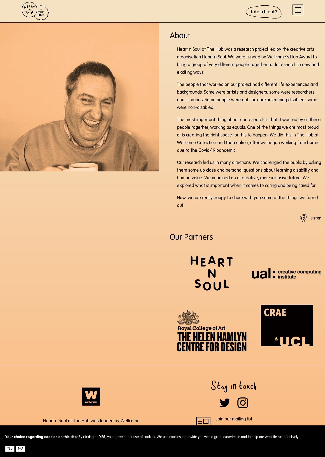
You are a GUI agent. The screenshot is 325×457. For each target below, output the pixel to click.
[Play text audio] (310, 218)
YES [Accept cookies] (10, 448)
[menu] (297, 10)
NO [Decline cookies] (20, 448)
